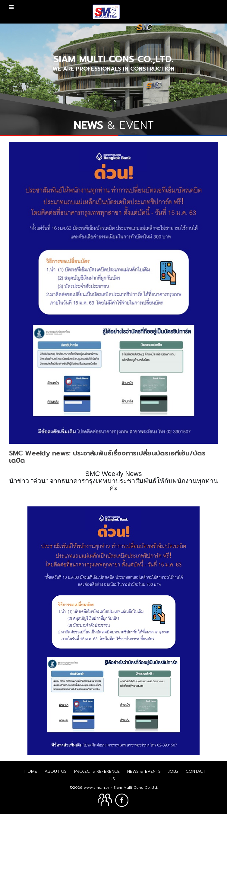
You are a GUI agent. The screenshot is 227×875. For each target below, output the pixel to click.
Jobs (173, 832)
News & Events (144, 832)
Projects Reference (97, 832)
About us (56, 832)
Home (30, 832)
